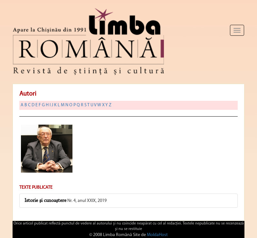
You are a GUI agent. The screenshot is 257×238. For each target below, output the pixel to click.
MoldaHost (157, 235)
